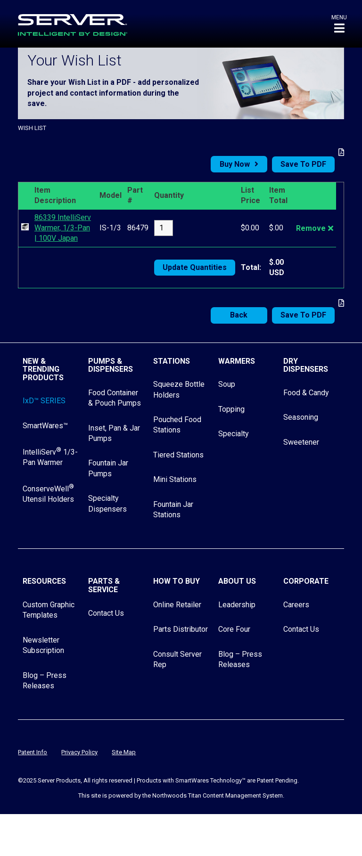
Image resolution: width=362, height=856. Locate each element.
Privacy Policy (79, 752)
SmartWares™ (45, 425)
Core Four (234, 629)
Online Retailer (177, 604)
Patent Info (32, 752)
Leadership (236, 604)
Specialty (233, 433)
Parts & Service (104, 585)
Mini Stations (175, 479)
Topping (231, 409)
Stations (171, 361)
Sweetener (301, 442)
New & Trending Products (43, 369)
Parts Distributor (180, 629)
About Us (237, 581)
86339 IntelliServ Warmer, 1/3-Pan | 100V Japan (62, 228)
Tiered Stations (178, 454)
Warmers (236, 361)
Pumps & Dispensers (110, 365)
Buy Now (235, 164)
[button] (339, 24)
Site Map (124, 752)
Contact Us (106, 613)
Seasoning (300, 417)
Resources (44, 581)
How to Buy (176, 581)
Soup (226, 384)
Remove (311, 228)
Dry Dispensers (305, 365)
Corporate (306, 581)
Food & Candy (306, 392)
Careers (296, 604)
